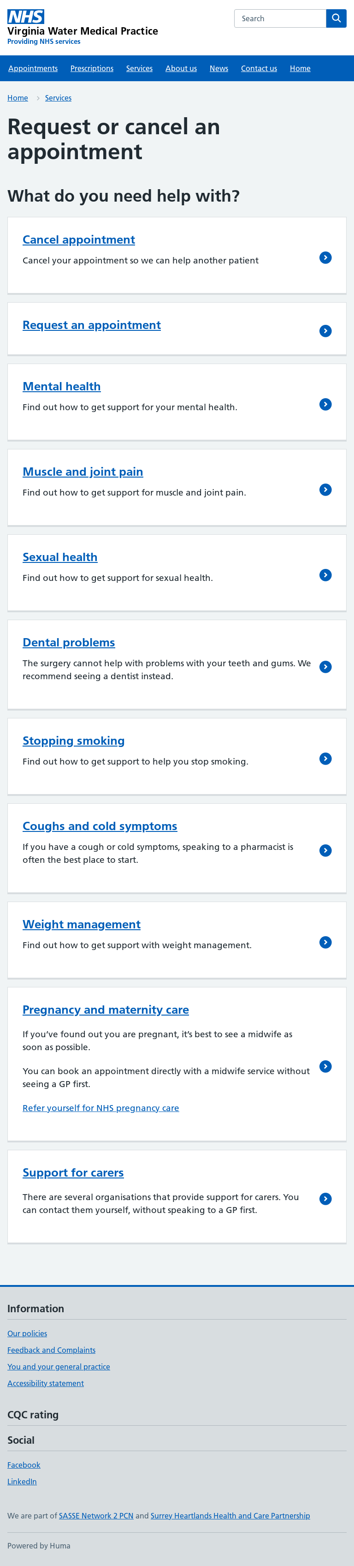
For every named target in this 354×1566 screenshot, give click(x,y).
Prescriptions (92, 68)
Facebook (24, 1465)
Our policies (27, 1333)
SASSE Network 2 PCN (96, 1515)
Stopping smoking (74, 740)
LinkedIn (22, 1481)
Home (300, 68)
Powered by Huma (39, 1545)
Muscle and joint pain (83, 471)
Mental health (62, 386)
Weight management (82, 924)
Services (139, 68)
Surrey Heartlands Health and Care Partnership (230, 1515)
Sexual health (60, 557)
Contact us (259, 68)
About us (181, 68)
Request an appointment (92, 324)
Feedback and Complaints (51, 1350)
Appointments (33, 68)
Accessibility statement (45, 1383)
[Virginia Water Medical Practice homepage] (82, 27)
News (219, 68)
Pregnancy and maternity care (106, 1009)
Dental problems (69, 642)
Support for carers (73, 1172)
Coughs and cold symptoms (100, 826)
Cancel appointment (79, 239)
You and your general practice (58, 1366)
